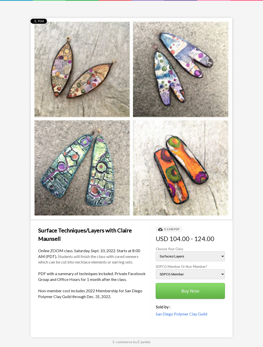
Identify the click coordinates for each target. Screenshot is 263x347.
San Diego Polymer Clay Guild (181, 313)
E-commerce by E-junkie (131, 342)
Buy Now (190, 291)
